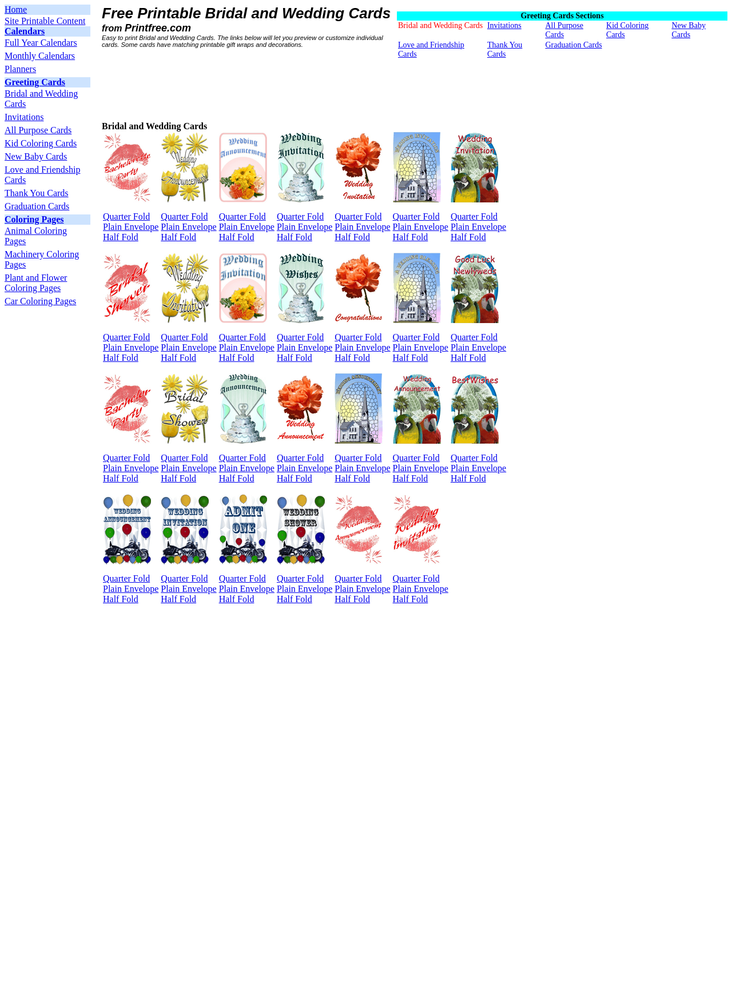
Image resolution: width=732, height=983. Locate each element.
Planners (20, 69)
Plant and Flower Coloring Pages (36, 283)
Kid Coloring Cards (41, 143)
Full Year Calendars (41, 42)
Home (16, 9)
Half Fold (120, 237)
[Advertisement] (310, 85)
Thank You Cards (37, 193)
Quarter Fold (126, 216)
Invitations (24, 117)
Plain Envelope (130, 227)
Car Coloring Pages (40, 301)
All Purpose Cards (38, 130)
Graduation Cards (37, 206)
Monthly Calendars (40, 56)
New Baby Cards (36, 156)
